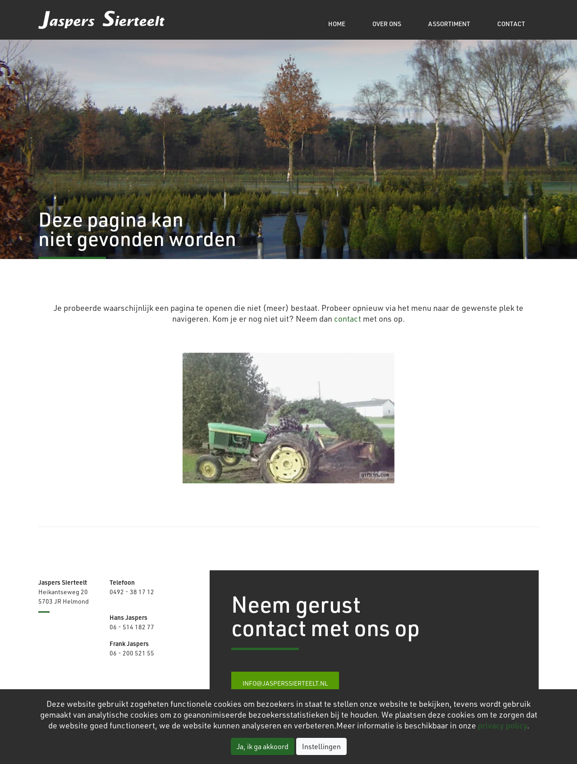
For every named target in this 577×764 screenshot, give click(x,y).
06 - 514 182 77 (132, 627)
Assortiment (449, 23)
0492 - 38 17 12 (132, 591)
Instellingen (321, 746)
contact (347, 318)
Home (336, 23)
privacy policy (502, 725)
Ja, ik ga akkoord (262, 746)
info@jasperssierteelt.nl (285, 683)
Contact (511, 23)
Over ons (386, 23)
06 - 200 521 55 (132, 653)
